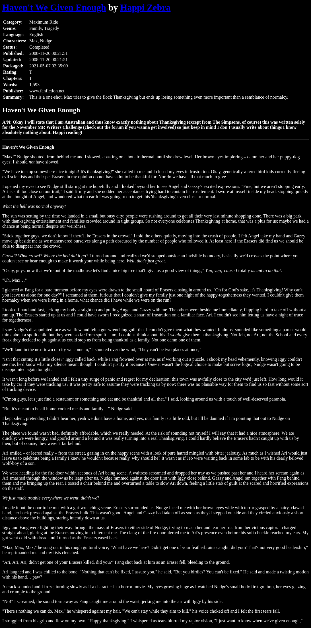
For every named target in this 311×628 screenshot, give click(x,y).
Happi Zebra (145, 7)
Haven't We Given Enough (54, 7)
